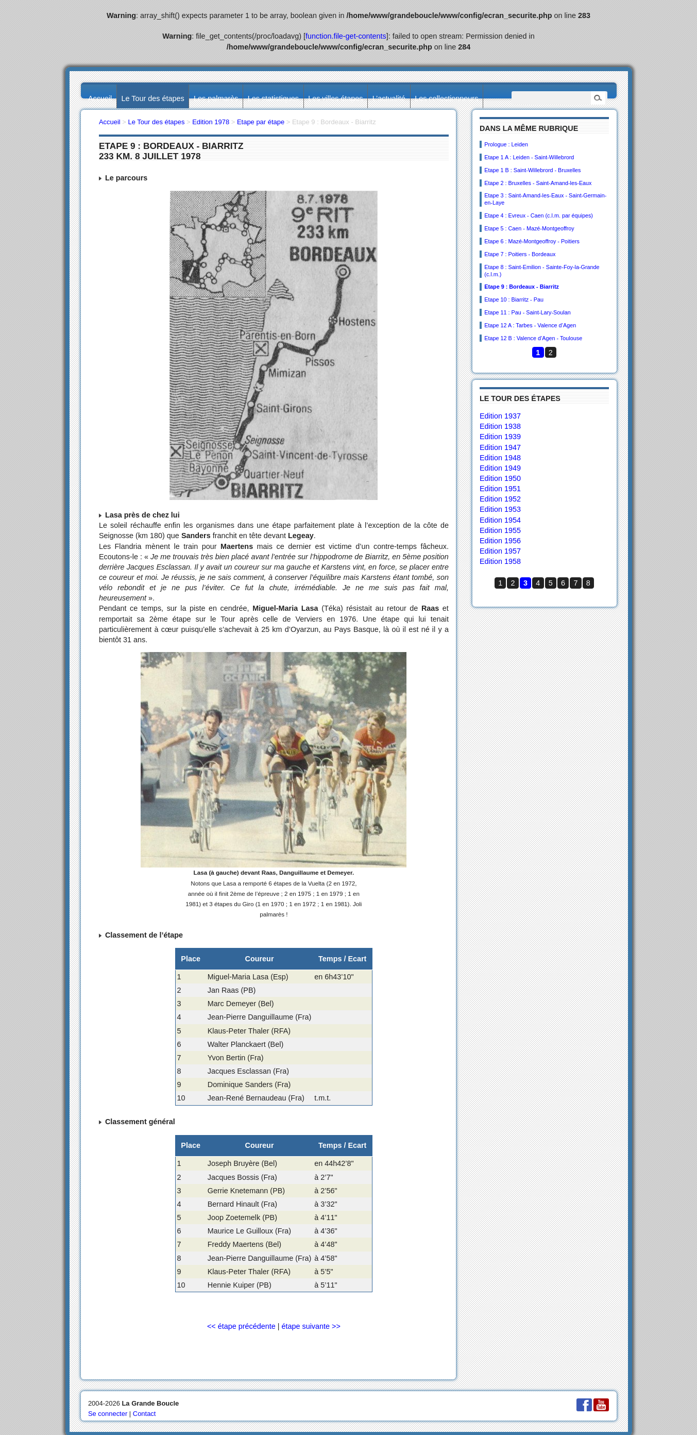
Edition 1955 (500, 530)
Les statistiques (273, 98)
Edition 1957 (500, 551)
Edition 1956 (500, 541)
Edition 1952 (500, 499)
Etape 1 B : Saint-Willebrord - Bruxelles (532, 170)
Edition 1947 (500, 447)
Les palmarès (216, 98)
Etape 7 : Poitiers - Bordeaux (519, 254)
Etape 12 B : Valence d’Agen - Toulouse (533, 338)
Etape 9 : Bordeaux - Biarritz (521, 286)
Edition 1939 (500, 436)
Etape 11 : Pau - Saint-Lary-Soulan (527, 312)
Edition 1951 (500, 489)
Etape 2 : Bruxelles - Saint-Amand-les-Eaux (537, 183)
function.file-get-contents (345, 36)
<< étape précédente (241, 1326)
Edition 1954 (500, 520)
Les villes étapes (335, 98)
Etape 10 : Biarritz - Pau (513, 299)
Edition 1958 (500, 561)
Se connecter (107, 1413)
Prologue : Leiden (506, 144)
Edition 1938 (500, 426)
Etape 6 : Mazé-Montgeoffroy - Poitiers (532, 241)
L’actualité (388, 98)
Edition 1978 (210, 122)
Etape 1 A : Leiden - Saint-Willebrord (529, 157)
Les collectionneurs (446, 98)
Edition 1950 (500, 478)
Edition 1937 (500, 416)
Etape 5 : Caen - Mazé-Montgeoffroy (529, 228)
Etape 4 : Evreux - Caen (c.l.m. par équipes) (538, 215)
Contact (144, 1413)
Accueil (100, 98)
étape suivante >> (310, 1326)
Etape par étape (260, 122)
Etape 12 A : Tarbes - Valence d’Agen (530, 325)
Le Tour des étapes (153, 98)
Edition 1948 (500, 458)
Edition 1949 (500, 468)
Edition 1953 (500, 509)
